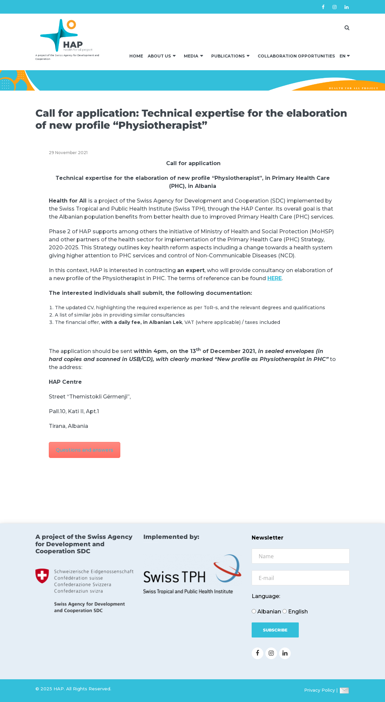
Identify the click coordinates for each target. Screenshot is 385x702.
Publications (228, 55)
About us (159, 55)
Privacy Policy (319, 690)
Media (191, 55)
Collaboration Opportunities (296, 55)
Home (136, 55)
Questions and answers (84, 450)
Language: (266, 596)
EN (343, 55)
